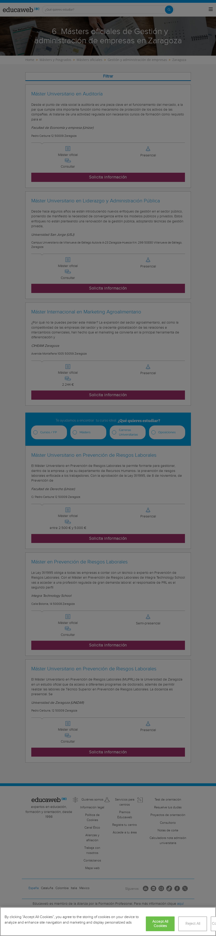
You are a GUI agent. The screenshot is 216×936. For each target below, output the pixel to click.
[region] (108, 921)
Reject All (192, 924)
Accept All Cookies (160, 923)
